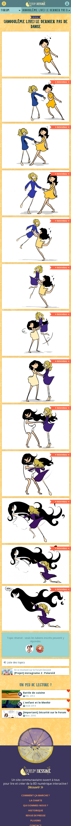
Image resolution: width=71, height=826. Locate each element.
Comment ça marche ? (35, 795)
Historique (35, 810)
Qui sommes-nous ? (35, 805)
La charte (35, 800)
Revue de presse (35, 815)
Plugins (35, 820)
